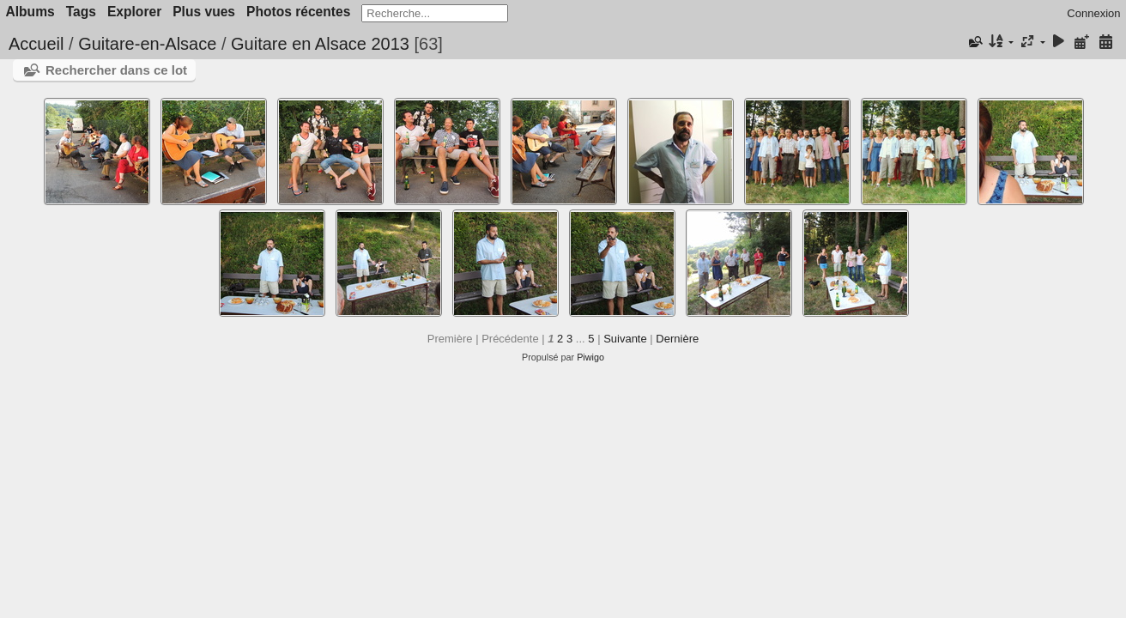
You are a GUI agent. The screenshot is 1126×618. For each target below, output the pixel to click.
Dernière (677, 338)
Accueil (36, 43)
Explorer (134, 11)
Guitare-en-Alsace (147, 43)
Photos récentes (298, 11)
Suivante (625, 338)
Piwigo (590, 357)
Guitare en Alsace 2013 (320, 43)
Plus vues (204, 11)
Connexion (1093, 13)
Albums (30, 11)
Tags (81, 11)
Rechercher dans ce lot (116, 70)
